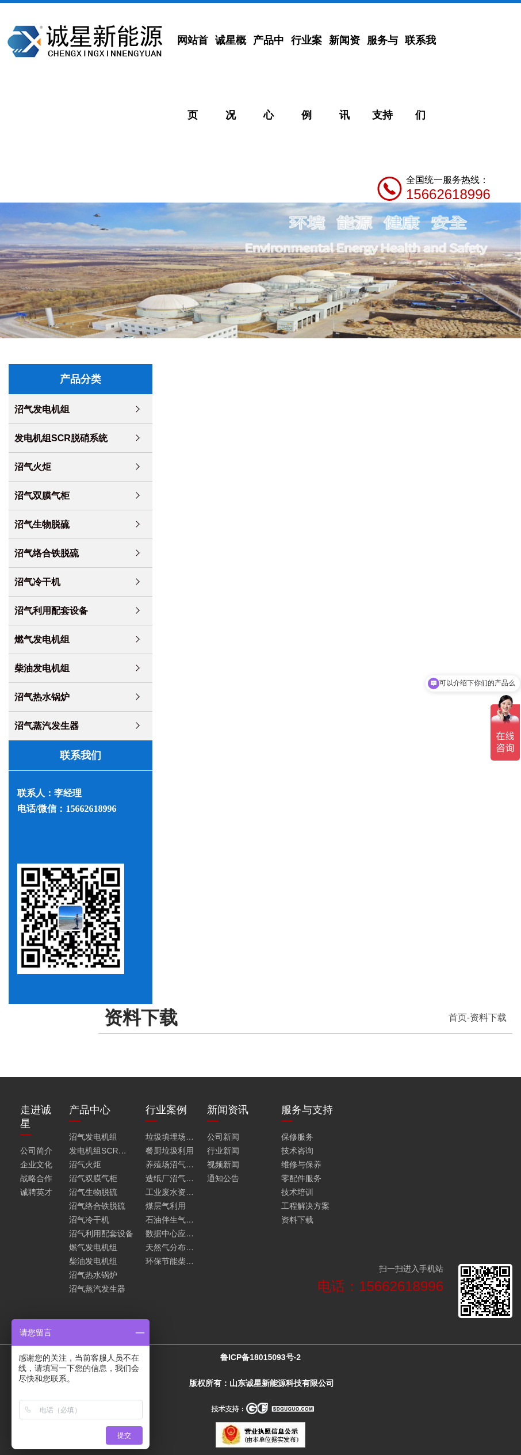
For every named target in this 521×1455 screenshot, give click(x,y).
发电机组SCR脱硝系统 (61, 438)
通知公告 (223, 1178)
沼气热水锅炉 (42, 697)
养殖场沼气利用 (170, 1164)
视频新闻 (223, 1164)
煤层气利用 (165, 1205)
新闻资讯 (344, 78)
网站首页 (192, 78)
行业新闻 (223, 1150)
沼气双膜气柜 (42, 496)
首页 (458, 1017)
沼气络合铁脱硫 (46, 553)
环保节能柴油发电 (170, 1261)
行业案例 (306, 78)
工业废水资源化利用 (170, 1192)
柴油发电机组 (42, 668)
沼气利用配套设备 (51, 611)
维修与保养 (301, 1164)
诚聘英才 (36, 1192)
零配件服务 (301, 1178)
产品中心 (268, 78)
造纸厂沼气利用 (170, 1178)
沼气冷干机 (37, 582)
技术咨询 (297, 1150)
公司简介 (36, 1150)
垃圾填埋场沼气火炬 (170, 1136)
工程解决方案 (305, 1205)
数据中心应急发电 (170, 1233)
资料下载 (488, 1017)
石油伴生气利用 (170, 1219)
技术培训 (297, 1192)
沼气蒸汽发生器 (46, 726)
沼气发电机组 (42, 409)
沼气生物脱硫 (42, 524)
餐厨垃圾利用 (169, 1150)
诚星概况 (230, 78)
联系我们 (420, 78)
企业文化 (36, 1164)
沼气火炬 (32, 467)
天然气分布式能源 (170, 1247)
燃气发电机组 (42, 639)
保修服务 (297, 1136)
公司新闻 (223, 1136)
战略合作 (36, 1178)
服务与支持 (382, 78)
